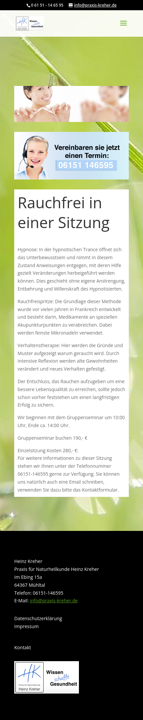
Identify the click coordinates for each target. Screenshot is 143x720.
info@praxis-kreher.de (54, 600)
